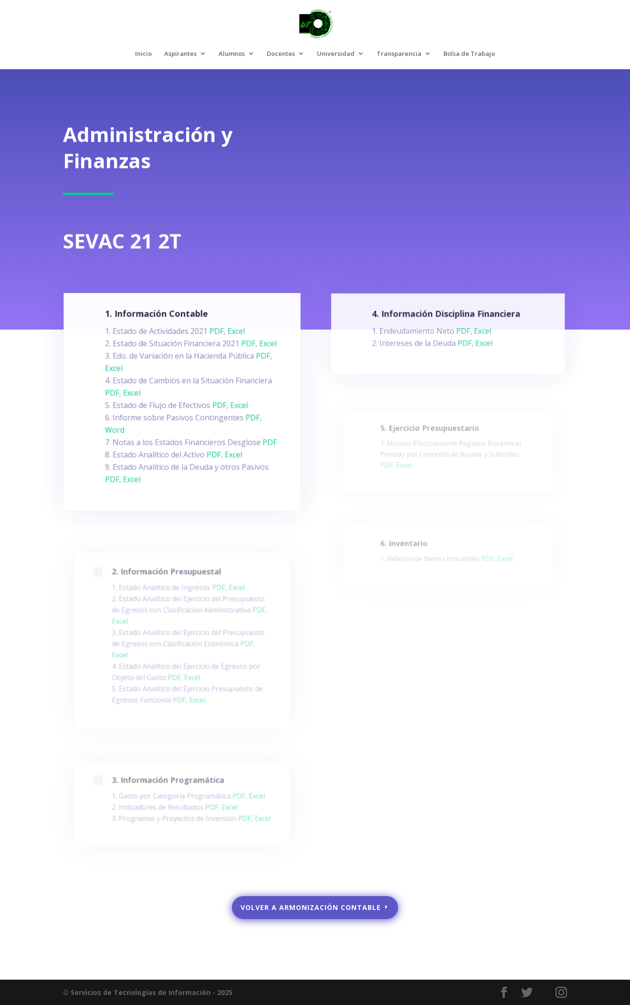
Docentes (281, 54)
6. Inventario (407, 546)
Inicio (143, 54)
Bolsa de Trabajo (469, 54)
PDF (215, 338)
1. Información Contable (157, 321)
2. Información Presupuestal (167, 583)
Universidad (336, 54)
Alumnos (232, 54)
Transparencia (399, 54)
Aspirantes (180, 54)
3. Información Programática (169, 785)
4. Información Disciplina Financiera (446, 317)
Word (117, 433)
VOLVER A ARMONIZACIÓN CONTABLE (311, 907)
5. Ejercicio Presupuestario (431, 432)
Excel (234, 338)
